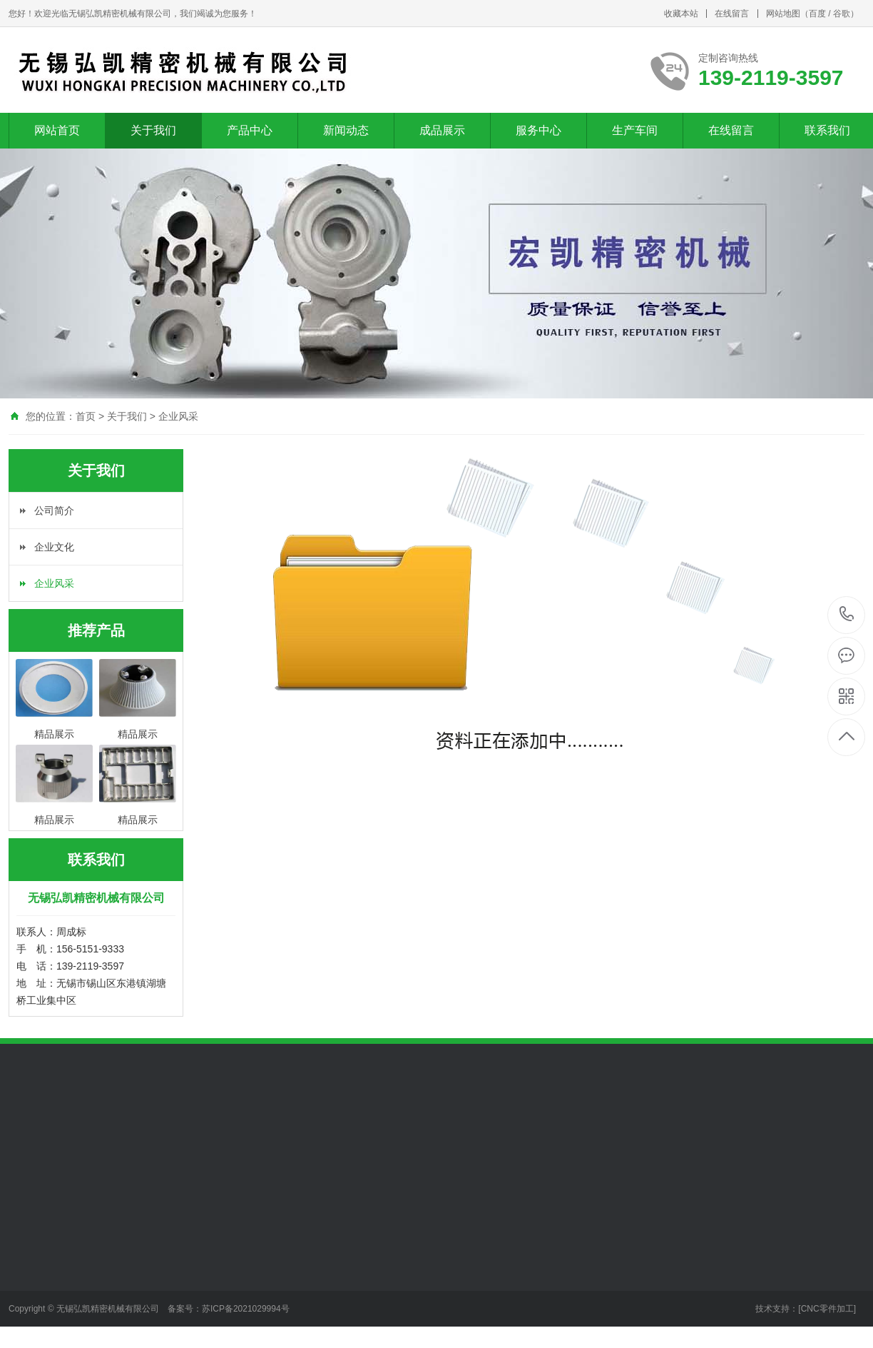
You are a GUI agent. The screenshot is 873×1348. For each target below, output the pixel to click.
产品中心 (249, 130)
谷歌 (841, 14)
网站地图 (783, 14)
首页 (86, 416)
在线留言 (732, 14)
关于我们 (153, 130)
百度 (817, 14)
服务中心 (538, 130)
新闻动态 (346, 130)
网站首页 (57, 130)
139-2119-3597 (847, 615)
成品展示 (442, 130)
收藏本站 (681, 14)
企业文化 (54, 547)
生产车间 (635, 130)
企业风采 (178, 416)
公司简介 (54, 510)
